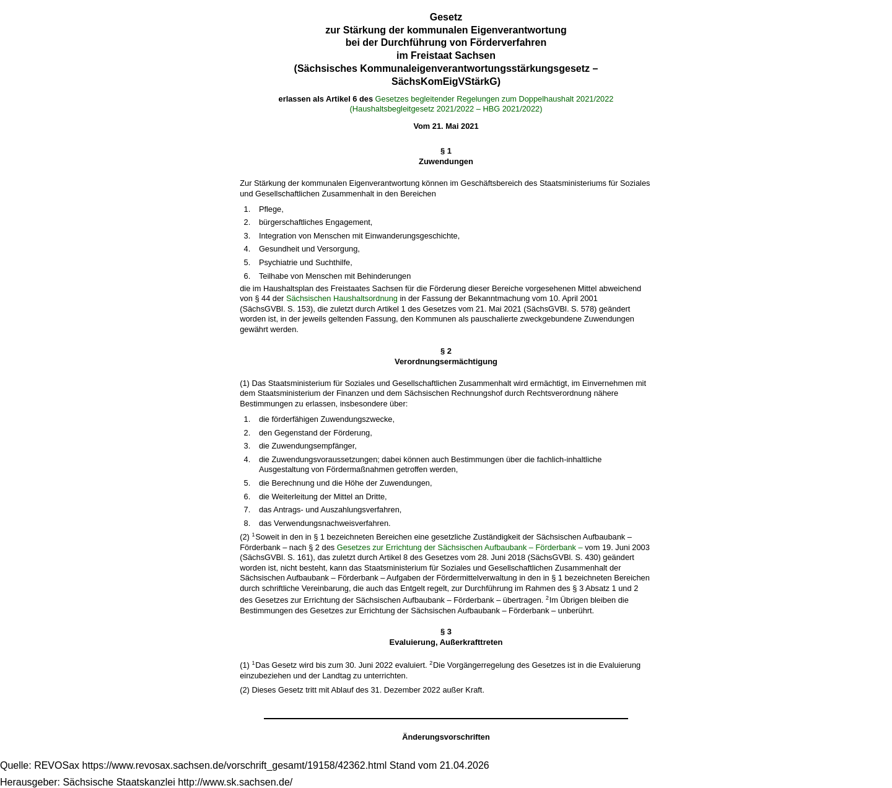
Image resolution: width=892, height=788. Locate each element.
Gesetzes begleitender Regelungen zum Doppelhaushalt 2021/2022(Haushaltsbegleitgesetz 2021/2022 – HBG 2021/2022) (482, 104)
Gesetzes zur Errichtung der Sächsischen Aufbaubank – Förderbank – (460, 547)
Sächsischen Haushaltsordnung (342, 298)
